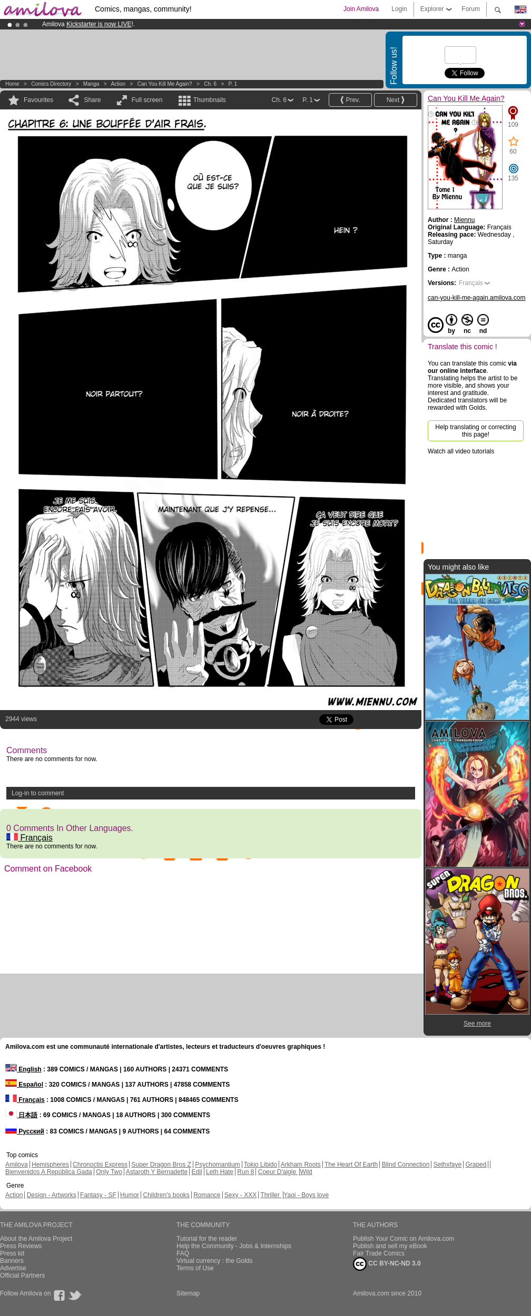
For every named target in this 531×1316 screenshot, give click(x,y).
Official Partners (22, 1275)
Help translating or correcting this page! (475, 430)
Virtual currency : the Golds (214, 1260)
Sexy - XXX (240, 1195)
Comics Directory (51, 84)
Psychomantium (217, 1164)
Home (12, 84)
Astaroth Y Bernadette (157, 1172)
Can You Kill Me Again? (164, 84)
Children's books (166, 1195)
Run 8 (245, 1172)
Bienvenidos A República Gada (48, 1172)
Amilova (16, 1164)
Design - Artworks (51, 1195)
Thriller (270, 1195)
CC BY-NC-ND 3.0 (387, 1264)
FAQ (182, 1253)
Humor (129, 1195)
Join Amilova (361, 9)
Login (399, 9)
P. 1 (233, 84)
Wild (306, 1172)
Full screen (147, 100)
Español (24, 1084)
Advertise (13, 1268)
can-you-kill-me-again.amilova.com (476, 297)
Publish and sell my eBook (390, 1246)
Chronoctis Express (100, 1164)
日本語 (21, 1115)
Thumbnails (209, 100)
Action (118, 84)
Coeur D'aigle (278, 1172)
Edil (197, 1172)
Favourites (38, 100)
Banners (12, 1260)
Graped (475, 1164)
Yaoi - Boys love (306, 1195)
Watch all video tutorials (461, 451)
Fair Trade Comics (379, 1253)
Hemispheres (50, 1164)
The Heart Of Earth (351, 1164)
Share (92, 100)
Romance (206, 1195)
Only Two (109, 1172)
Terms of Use (195, 1268)
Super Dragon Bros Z (161, 1164)
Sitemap (188, 1293)
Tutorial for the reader (206, 1238)
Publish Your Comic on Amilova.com (403, 1238)
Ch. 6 (210, 84)
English (23, 1069)
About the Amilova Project (36, 1238)
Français (29, 837)
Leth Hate (219, 1172)
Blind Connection (406, 1164)
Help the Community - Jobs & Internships (233, 1246)
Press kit (12, 1253)
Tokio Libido (260, 1164)
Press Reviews (21, 1246)
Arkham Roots (301, 1164)
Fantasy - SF (98, 1195)
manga (91, 84)
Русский (24, 1131)
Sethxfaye (447, 1164)
